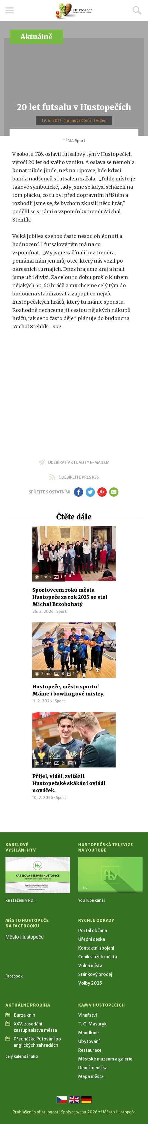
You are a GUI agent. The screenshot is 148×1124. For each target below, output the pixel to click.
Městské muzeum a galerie (105, 1059)
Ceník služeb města (97, 956)
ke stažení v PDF (20, 900)
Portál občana (92, 930)
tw (90, 492)
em (114, 492)
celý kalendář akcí (21, 1056)
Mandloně (88, 1032)
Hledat (137, 10)
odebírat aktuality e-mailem (78, 462)
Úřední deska (91, 939)
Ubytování (89, 1041)
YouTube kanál (91, 900)
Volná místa (90, 965)
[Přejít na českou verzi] (61, 1099)
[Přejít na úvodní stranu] (74, 11)
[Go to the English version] (74, 1099)
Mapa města (91, 1076)
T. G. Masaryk (92, 1024)
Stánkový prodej (95, 974)
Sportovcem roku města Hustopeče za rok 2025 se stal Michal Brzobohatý (70, 597)
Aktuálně (36, 37)
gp (102, 492)
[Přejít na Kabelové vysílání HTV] (37, 875)
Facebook (14, 976)
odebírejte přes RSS (79, 477)
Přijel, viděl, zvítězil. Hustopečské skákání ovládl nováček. (69, 783)
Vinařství (87, 1015)
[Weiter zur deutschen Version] (86, 1099)
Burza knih (24, 1015)
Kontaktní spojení (96, 948)
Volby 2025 (90, 983)
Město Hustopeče (24, 937)
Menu (9, 10)
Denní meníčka (93, 1067)
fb (78, 492)
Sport (80, 140)
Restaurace (89, 1050)
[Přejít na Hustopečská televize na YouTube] (110, 875)
